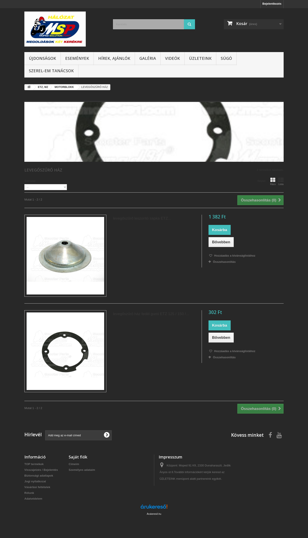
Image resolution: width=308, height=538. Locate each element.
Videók (172, 58)
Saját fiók (78, 457)
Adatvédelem (33, 498)
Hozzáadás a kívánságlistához (234, 255)
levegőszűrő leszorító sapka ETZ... (142, 218)
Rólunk (29, 493)
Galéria (147, 58)
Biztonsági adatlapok (38, 475)
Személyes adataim (82, 470)
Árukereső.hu (154, 514)
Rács (273, 181)
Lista (281, 181)
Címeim (74, 464)
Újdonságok (42, 58)
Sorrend (29, 181)
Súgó (226, 58)
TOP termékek (34, 464)
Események (77, 58)
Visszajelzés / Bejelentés (41, 470)
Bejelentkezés (271, 3)
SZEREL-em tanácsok (51, 70)
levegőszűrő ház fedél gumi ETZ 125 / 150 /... (151, 314)
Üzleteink (200, 58)
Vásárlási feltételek (37, 487)
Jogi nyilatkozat (35, 481)
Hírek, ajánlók (114, 58)
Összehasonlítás (224, 261)
